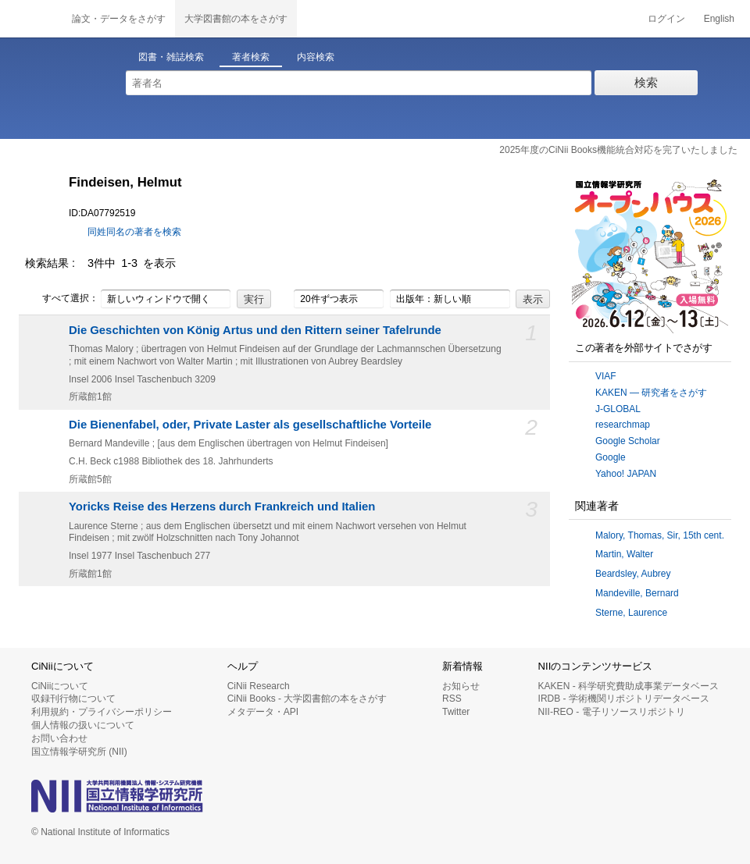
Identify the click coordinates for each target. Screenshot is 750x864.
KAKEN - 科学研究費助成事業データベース (628, 686)
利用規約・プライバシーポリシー (101, 711)
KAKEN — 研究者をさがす (651, 392)
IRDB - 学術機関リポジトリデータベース (623, 698)
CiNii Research (258, 686)
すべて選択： (61, 299)
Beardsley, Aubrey (633, 573)
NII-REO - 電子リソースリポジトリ (611, 711)
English (719, 18)
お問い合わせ (59, 738)
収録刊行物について (73, 698)
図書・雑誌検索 (171, 57)
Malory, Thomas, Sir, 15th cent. (659, 535)
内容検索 (315, 57)
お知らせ (461, 686)
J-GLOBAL (618, 409)
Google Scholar (627, 441)
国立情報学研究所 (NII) (79, 751)
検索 (646, 82)
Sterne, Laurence (631, 612)
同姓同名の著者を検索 (134, 231)
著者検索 (251, 57)
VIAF (605, 376)
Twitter (456, 711)
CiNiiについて (59, 686)
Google (610, 457)
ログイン (666, 18)
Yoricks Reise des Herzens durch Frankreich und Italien (222, 506)
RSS (452, 698)
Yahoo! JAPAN (625, 473)
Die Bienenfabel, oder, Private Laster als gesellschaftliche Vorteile (250, 424)
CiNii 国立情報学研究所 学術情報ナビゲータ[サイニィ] (31, 18)
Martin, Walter (624, 554)
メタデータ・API (262, 711)
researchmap (622, 424)
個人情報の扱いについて (82, 725)
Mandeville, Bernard (637, 593)
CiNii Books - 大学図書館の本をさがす (307, 698)
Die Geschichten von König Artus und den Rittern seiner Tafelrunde (255, 330)
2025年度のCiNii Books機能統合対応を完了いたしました (618, 149)
